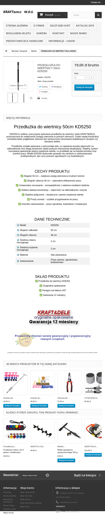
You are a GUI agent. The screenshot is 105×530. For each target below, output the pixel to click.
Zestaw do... (8, 398)
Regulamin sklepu (18, 33)
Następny (31, 98)
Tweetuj (43, 87)
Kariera (42, 33)
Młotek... (61, 446)
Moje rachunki (26, 496)
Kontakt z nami (9, 509)
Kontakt (58, 33)
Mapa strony (8, 513)
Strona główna (17, 25)
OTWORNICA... (91, 398)
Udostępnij (56, 87)
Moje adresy (25, 499)
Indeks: (40, 77)
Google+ (43, 92)
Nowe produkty (9, 496)
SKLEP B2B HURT (60, 25)
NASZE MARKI (78, 33)
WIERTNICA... (91, 446)
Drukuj (44, 98)
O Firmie (38, 25)
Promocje (7, 492)
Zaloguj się (95, 2)
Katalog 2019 (85, 25)
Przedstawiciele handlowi (24, 41)
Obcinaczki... (63, 398)
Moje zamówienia (27, 492)
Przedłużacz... (9, 446)
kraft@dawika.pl (72, 511)
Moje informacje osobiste (31, 503)
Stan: (39, 81)
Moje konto (27, 487)
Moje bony (24, 507)
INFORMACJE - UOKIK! (62, 41)
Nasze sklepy (8, 505)
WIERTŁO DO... (37, 446)
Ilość (76, 73)
